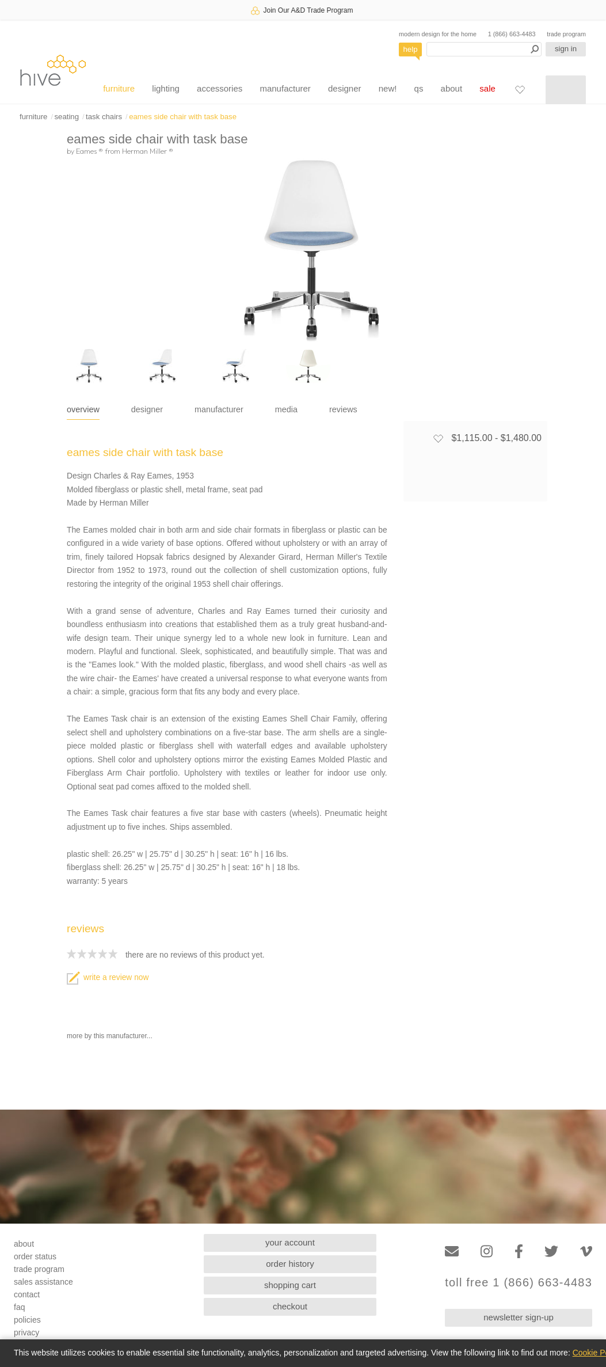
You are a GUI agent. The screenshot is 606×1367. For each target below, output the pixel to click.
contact (27, 1294)
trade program (566, 34)
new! (388, 88)
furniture (119, 88)
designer (344, 88)
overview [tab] (83, 409)
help (410, 49)
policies (27, 1319)
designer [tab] (147, 409)
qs (419, 88)
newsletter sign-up (518, 1317)
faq (19, 1307)
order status (35, 1256)
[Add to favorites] (438, 438)
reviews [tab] (343, 409)
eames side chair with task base (183, 116)
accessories (219, 88)
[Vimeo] (586, 1251)
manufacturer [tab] (219, 409)
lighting (166, 88)
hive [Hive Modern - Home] (53, 70)
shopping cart (290, 1285)
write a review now (107, 977)
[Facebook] (518, 1251)
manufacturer (285, 88)
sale (487, 88)
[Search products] (484, 49)
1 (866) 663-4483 (512, 34)
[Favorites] (520, 89)
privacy (26, 1332)
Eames (89, 150)
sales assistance (43, 1281)
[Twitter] (551, 1251)
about (452, 88)
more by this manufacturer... (110, 1036)
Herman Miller (147, 150)
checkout (290, 1306)
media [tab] (286, 409)
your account (290, 1242)
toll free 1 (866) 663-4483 (518, 1283)
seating (66, 116)
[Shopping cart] (566, 89)
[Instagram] (487, 1251)
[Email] (452, 1251)
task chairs (104, 116)
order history (290, 1264)
